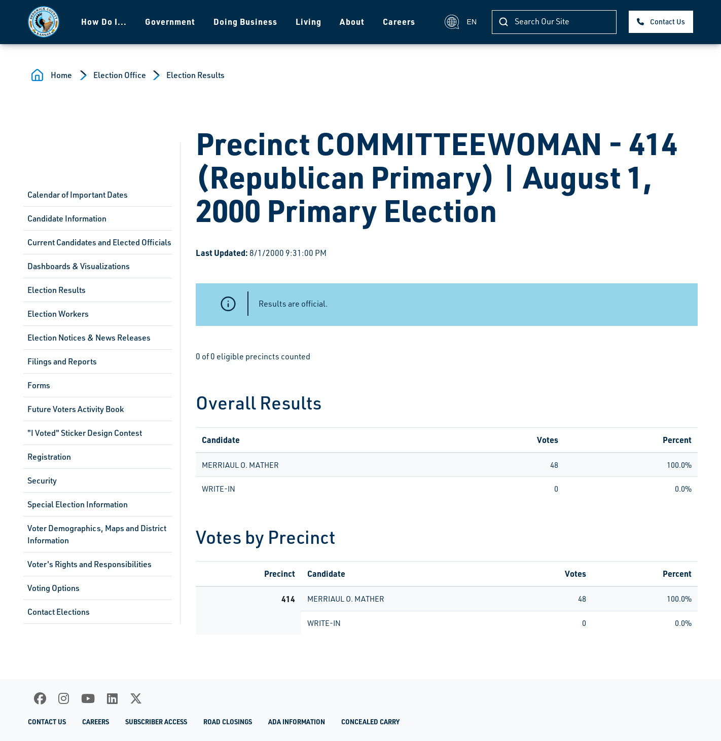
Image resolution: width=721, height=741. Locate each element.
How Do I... (104, 21)
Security (42, 480)
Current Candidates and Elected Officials (99, 242)
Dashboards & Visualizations (78, 266)
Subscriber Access (156, 721)
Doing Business (245, 21)
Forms (38, 385)
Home (61, 75)
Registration (49, 457)
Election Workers (58, 314)
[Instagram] (63, 698)
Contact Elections (58, 612)
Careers (399, 21)
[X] (136, 698)
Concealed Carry (370, 721)
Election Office (119, 75)
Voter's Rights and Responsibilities (89, 564)
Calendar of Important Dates (77, 195)
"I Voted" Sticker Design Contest (84, 433)
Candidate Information (66, 218)
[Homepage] (43, 22)
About (352, 21)
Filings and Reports (62, 361)
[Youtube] (88, 698)
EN (461, 22)
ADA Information (296, 721)
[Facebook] (40, 698)
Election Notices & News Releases (89, 337)
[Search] (554, 22)
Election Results (195, 75)
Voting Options (53, 588)
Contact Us (667, 21)
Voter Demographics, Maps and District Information (96, 534)
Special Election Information (77, 504)
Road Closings (227, 721)
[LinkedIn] (112, 698)
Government (170, 21)
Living (308, 21)
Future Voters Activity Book (75, 409)
